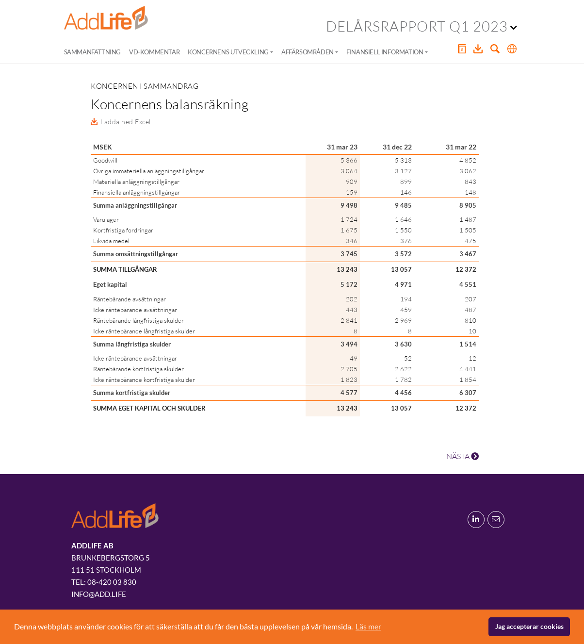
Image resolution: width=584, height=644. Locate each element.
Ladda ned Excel (125, 121)
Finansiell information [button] (384, 52)
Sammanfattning (92, 52)
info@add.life (98, 594)
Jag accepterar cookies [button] (529, 626)
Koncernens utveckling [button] (228, 52)
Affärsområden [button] (307, 52)
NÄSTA (462, 456)
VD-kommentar (154, 52)
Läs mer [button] (368, 626)
